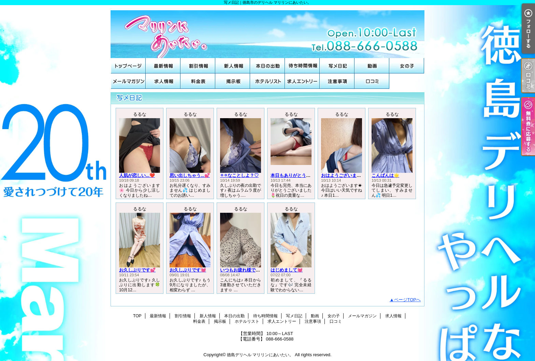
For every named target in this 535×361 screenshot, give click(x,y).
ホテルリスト (267, 81)
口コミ (372, 81)
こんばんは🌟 (385, 175)
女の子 (406, 65)
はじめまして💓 (287, 270)
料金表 (197, 81)
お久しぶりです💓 (188, 270)
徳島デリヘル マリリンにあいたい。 (260, 354)
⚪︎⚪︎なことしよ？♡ (239, 175)
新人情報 (232, 65)
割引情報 (197, 65)
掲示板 (232, 81)
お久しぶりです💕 (137, 270)
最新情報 (163, 65)
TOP (128, 65)
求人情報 (163, 81)
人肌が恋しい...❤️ (137, 175)
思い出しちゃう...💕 (190, 175)
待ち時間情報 (302, 65)
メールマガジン (128, 81)
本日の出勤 (267, 65)
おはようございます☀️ (343, 175)
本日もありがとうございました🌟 (304, 175)
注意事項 (337, 81)
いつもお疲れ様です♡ (242, 270)
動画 (372, 65)
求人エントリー (302, 81)
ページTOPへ (407, 299)
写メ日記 (337, 65)
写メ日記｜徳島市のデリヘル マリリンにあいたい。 (267, 31)
